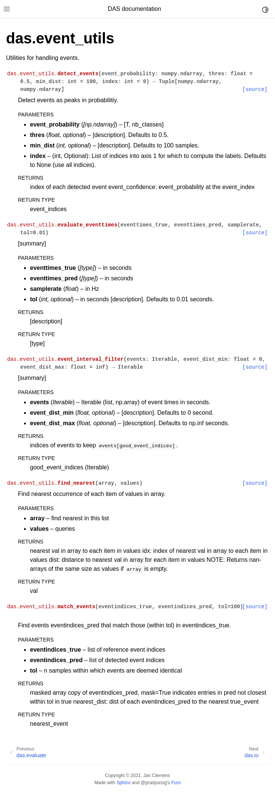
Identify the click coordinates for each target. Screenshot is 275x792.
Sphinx (123, 782)
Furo (176, 782)
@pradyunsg (154, 782)
